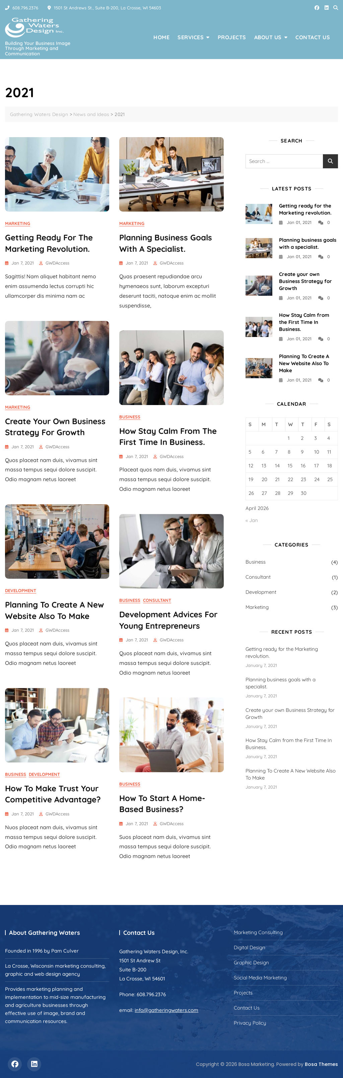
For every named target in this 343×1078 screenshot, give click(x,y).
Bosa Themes (321, 1064)
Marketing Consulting (258, 932)
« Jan (252, 520)
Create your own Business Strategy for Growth (305, 281)
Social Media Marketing (260, 977)
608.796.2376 (21, 7)
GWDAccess (57, 263)
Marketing (17, 223)
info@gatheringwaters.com (166, 1010)
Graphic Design (251, 962)
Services (191, 37)
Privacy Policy (250, 1023)
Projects (232, 37)
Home (161, 37)
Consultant (157, 600)
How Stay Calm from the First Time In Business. (304, 322)
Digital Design (249, 947)
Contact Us (312, 37)
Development (20, 590)
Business (129, 416)
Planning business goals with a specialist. (281, 683)
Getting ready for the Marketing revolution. (282, 652)
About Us (268, 37)
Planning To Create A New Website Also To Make (304, 363)
